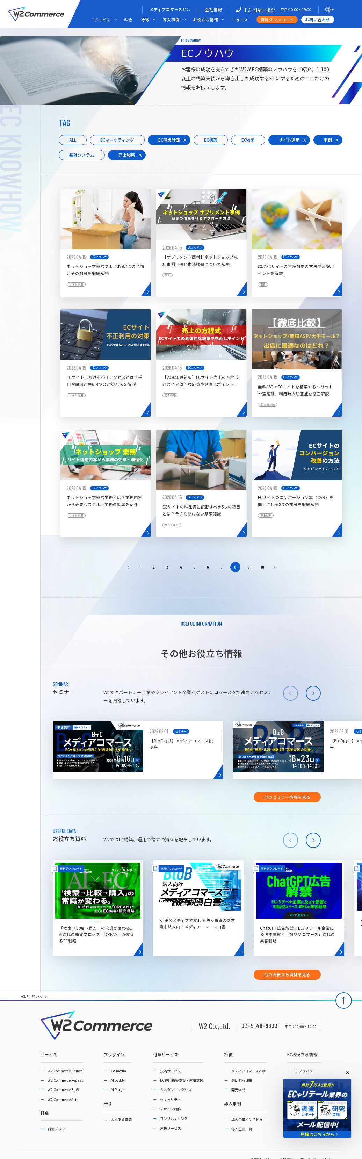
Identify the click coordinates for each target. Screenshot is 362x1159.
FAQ (107, 1104)
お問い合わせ (317, 19)
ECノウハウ (39, 996)
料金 (128, 19)
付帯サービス (165, 1055)
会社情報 (213, 9)
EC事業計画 (169, 140)
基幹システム (81, 155)
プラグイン (114, 1055)
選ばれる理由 (241, 1080)
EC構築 (210, 140)
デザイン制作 (170, 1108)
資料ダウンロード (277, 19)
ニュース (240, 19)
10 (262, 567)
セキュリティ (170, 1099)
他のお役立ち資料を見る (287, 974)
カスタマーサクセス (175, 1089)
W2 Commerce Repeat (65, 1080)
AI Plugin (118, 1089)
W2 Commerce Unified (65, 1070)
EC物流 (248, 140)
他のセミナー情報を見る (287, 797)
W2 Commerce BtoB (63, 1089)
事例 (328, 140)
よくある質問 (121, 1119)
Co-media (118, 1070)
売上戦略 (126, 155)
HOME (24, 996)
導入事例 (171, 19)
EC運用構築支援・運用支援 (181, 1080)
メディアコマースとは (170, 9)
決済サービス (170, 1070)
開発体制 (238, 1089)
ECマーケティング (117, 140)
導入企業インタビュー (248, 1119)
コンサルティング (174, 1118)
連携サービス (170, 1128)
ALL (72, 140)
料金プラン (56, 1128)
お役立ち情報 (205, 19)
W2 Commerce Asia (63, 1099)
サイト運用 (289, 140)
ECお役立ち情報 (302, 1055)
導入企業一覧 (241, 1128)
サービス (102, 19)
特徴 (145, 19)
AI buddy (118, 1080)
